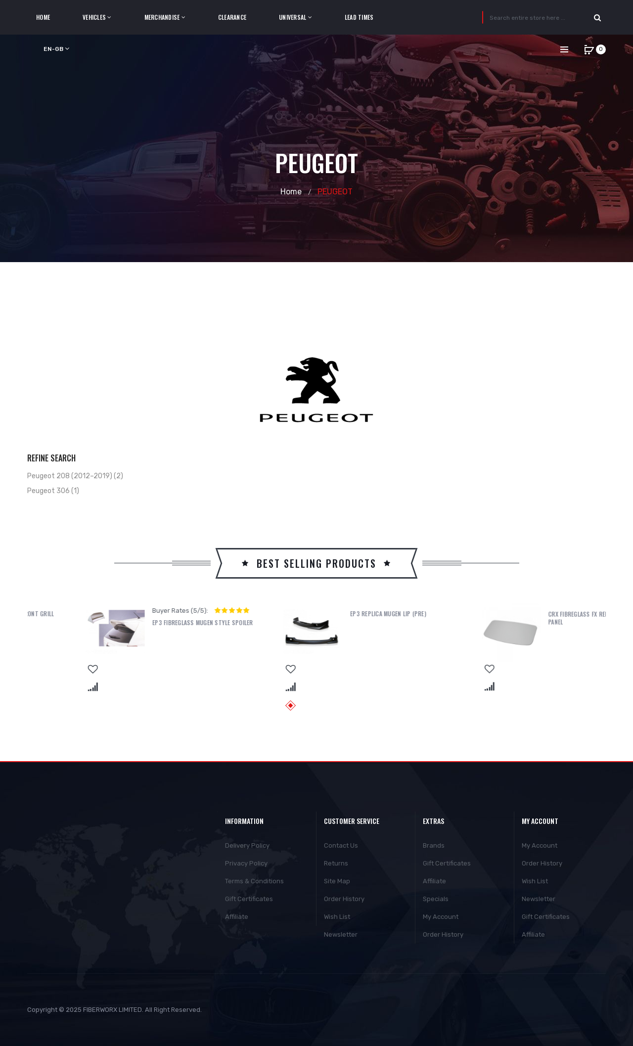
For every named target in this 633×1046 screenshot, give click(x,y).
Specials (436, 899)
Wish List (337, 916)
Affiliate (236, 916)
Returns (336, 863)
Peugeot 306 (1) (53, 491)
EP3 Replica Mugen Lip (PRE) (528, 614)
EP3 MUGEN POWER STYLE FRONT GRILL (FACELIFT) (143, 618)
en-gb (56, 48)
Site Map (337, 881)
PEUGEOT (335, 191)
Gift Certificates (249, 899)
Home (291, 191)
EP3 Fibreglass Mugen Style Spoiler (342, 623)
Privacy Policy (246, 863)
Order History (344, 899)
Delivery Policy (247, 845)
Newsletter (341, 934)
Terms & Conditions (254, 881)
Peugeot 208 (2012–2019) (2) (75, 476)
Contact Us (341, 845)
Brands (434, 845)
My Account (440, 916)
